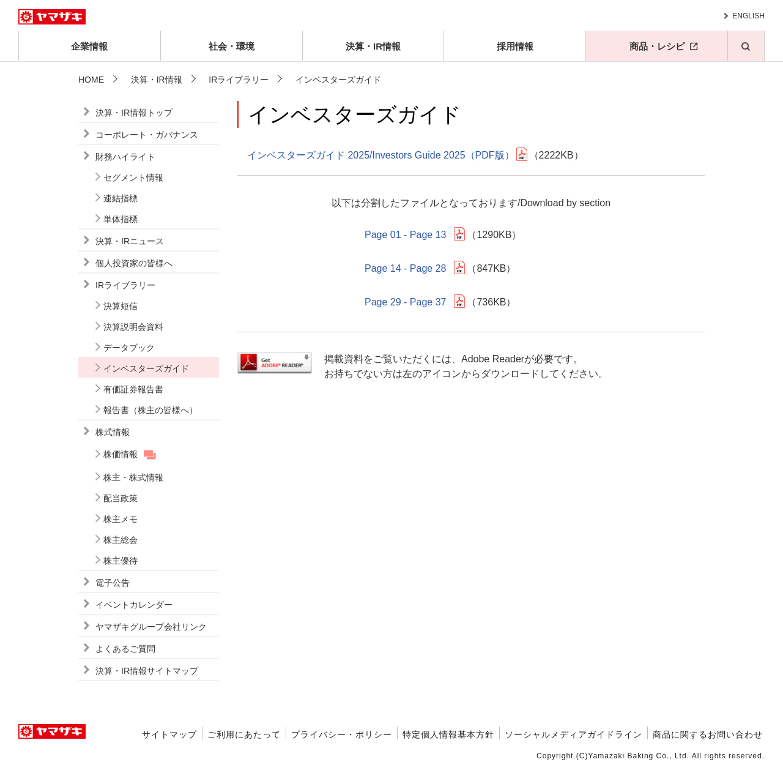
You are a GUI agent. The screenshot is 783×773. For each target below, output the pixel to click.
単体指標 (120, 219)
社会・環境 (231, 46)
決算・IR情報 (373, 46)
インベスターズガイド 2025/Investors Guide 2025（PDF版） (380, 155)
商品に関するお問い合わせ (708, 734)
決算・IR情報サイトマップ (146, 671)
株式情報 (112, 432)
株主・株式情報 (133, 477)
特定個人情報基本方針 (448, 734)
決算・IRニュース (129, 241)
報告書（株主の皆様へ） (150, 410)
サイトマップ (169, 734)
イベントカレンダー (134, 605)
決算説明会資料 (133, 327)
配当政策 (120, 498)
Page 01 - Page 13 (405, 235)
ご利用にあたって (244, 734)
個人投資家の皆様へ (134, 263)
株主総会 (120, 540)
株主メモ (120, 519)
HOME (91, 79)
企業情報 (89, 46)
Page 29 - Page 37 (405, 302)
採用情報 (515, 46)
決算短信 (120, 306)
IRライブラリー (239, 79)
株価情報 (120, 454)
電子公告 (112, 583)
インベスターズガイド (146, 368)
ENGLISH (748, 16)
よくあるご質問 (125, 649)
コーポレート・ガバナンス (146, 135)
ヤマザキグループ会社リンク (151, 627)
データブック (129, 348)
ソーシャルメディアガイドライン (573, 734)
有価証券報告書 (133, 389)
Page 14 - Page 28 (405, 268)
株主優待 (120, 561)
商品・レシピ (657, 46)
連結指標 (120, 198)
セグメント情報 (133, 177)
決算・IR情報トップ (134, 113)
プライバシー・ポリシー (341, 734)
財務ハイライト (125, 157)
